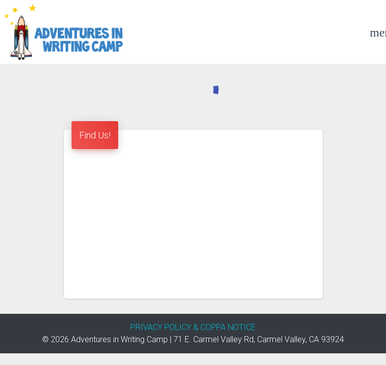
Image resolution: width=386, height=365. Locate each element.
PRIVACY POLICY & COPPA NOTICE (193, 327)
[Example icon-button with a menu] (376, 32)
